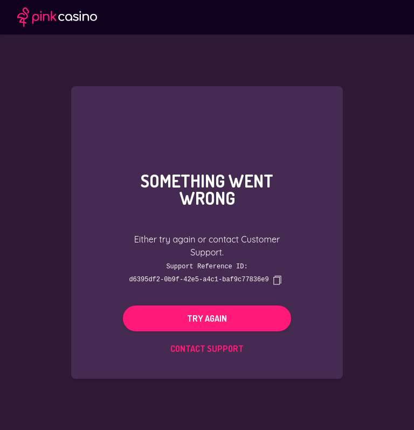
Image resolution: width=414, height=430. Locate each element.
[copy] (277, 280)
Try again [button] (207, 318)
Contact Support (207, 348)
